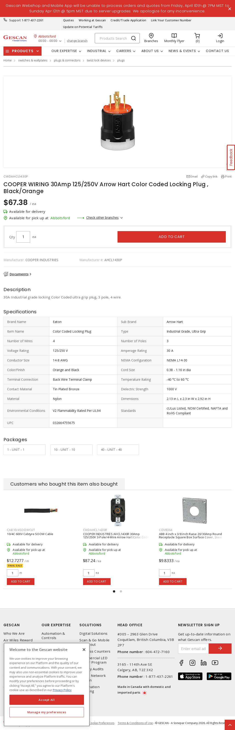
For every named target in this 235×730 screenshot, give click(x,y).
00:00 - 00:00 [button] (47, 41)
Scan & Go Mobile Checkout (94, 642)
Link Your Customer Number (171, 20)
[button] (114, 591)
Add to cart (172, 236)
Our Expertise (56, 625)
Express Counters (94, 651)
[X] (84, 650)
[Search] (117, 38)
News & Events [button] (182, 51)
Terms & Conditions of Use (135, 723)
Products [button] (23, 51)
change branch (77, 41)
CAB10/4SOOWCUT (97, 530)
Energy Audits (91, 669)
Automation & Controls (53, 635)
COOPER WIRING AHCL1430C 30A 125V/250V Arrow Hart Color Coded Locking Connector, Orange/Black (38, 537)
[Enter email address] (193, 648)
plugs (121, 60)
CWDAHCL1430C (19, 530)
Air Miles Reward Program (18, 642)
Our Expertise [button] (64, 51)
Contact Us (217, 51)
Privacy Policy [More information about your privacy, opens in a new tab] (62, 690)
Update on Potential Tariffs (83, 27)
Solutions (90, 625)
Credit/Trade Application (128, 20)
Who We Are (14, 633)
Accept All (47, 700)
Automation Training (89, 689)
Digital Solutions (93, 633)
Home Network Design (92, 677)
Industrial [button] (96, 51)
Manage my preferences (46, 712)
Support (15, 20)
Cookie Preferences (101, 723)
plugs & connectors (67, 60)
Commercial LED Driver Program (93, 660)
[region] (47, 684)
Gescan (11, 625)
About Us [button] (150, 51)
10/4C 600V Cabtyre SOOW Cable (106, 534)
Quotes (68, 20)
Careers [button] (123, 51)
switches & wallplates (33, 60)
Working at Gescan (92, 20)
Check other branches (102, 217)
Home (7, 60)
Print (228, 176)
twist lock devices (99, 60)
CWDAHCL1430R (171, 530)
